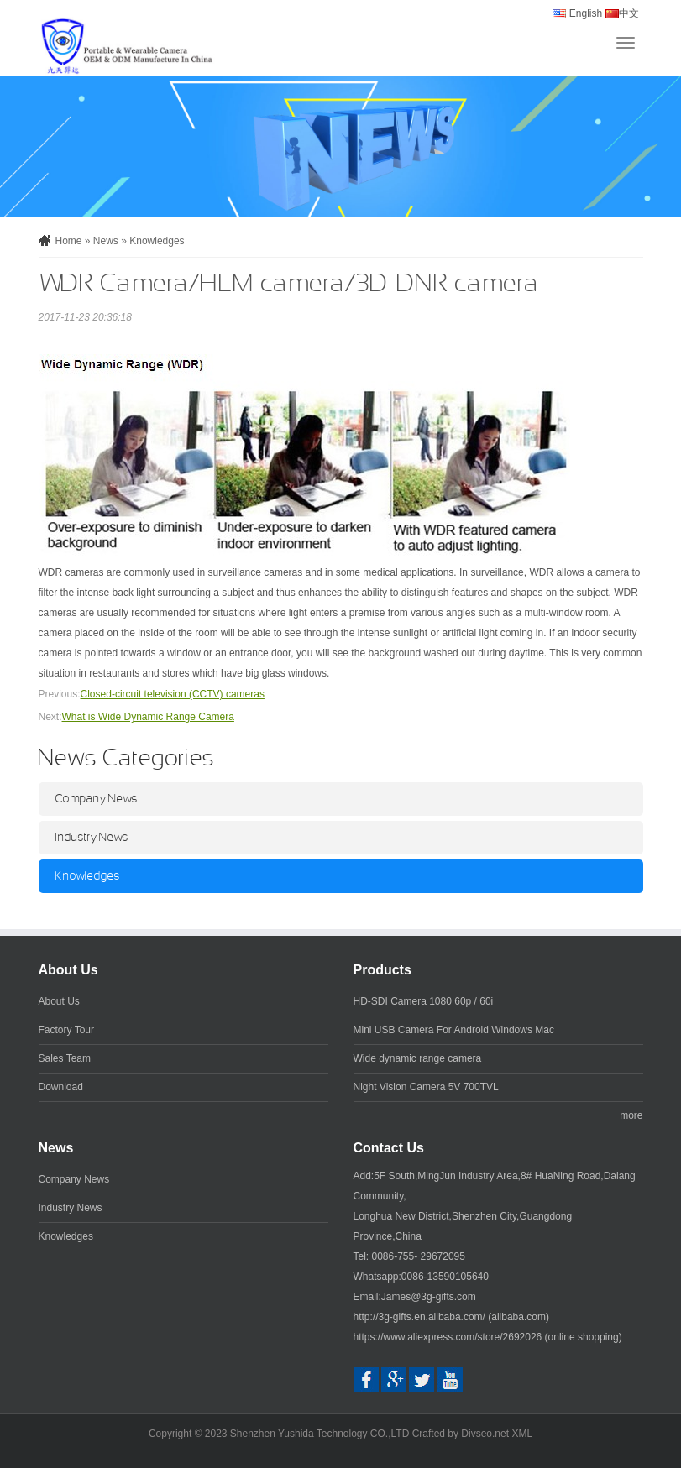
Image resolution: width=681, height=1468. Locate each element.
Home (68, 241)
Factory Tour (66, 1030)
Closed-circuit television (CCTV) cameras (173, 694)
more (631, 1115)
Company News (96, 799)
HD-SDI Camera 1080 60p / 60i (424, 1001)
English (577, 13)
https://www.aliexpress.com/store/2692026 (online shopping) (488, 1337)
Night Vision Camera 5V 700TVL (426, 1087)
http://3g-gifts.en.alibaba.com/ (419, 1317)
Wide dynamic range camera (418, 1058)
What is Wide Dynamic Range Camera (148, 717)
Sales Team (65, 1058)
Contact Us (389, 1148)
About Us (68, 970)
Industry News (91, 838)
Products (382, 970)
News (105, 241)
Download (61, 1087)
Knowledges (156, 241)
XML (521, 1433)
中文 (620, 13)
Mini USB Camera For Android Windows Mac (454, 1030)
